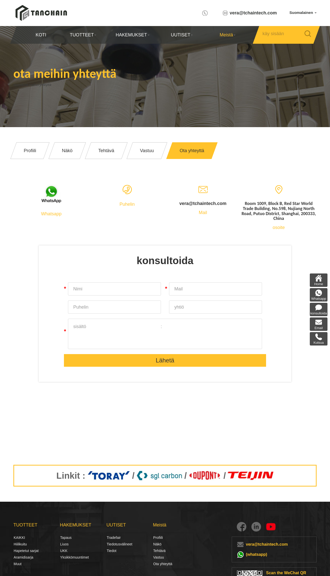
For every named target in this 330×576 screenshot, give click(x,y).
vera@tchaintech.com (253, 12)
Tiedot (111, 551)
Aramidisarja (23, 557)
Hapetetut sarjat (26, 551)
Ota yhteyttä (162, 564)
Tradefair (114, 538)
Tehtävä (159, 551)
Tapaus (66, 538)
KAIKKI (19, 538)
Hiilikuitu (19, 544)
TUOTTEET (83, 34)
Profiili (158, 538)
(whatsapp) (256, 554)
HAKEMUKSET (132, 34)
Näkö (157, 544)
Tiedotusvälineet (112, 544)
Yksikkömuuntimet (74, 557)
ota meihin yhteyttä (51, 85)
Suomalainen (303, 12)
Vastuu (158, 557)
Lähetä (165, 360)
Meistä (227, 34)
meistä (20, 85)
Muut (17, 564)
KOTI (41, 34)
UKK (63, 551)
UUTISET (182, 34)
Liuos (64, 544)
